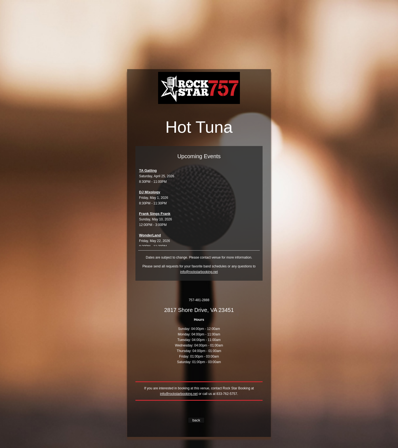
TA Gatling (148, 170)
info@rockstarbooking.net (199, 272)
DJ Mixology (149, 192)
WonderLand (150, 235)
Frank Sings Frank (154, 214)
